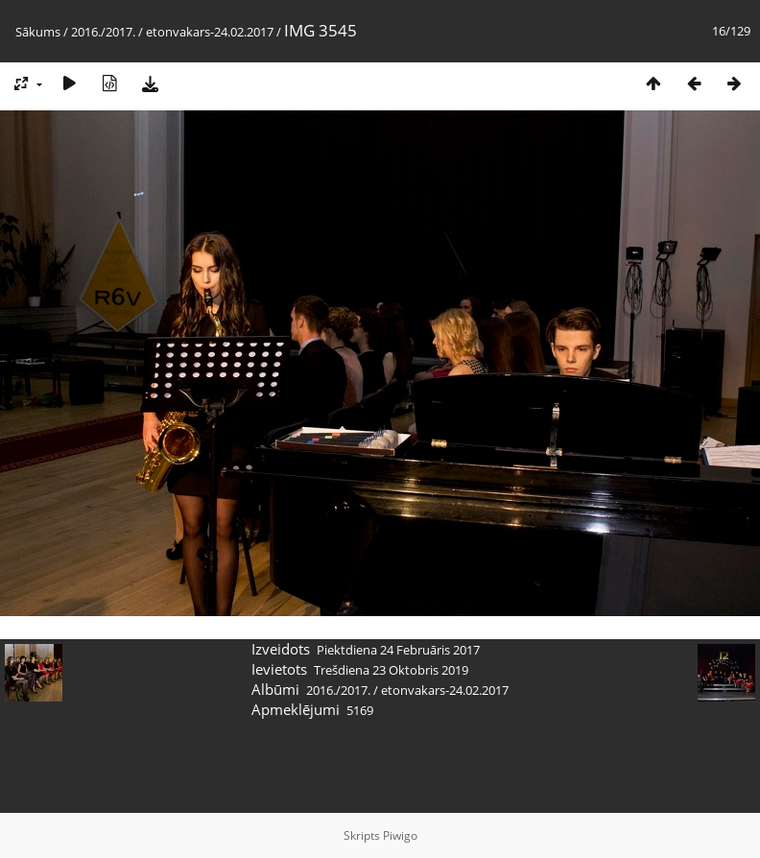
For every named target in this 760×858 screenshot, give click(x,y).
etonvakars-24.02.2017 (209, 31)
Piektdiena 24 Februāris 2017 (398, 649)
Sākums (37, 31)
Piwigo (400, 835)
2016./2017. (103, 31)
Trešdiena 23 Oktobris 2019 (391, 670)
